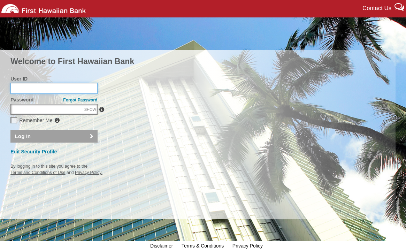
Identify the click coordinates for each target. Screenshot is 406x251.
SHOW (90, 125)
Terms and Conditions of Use (37, 187)
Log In (23, 151)
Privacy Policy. (88, 187)
